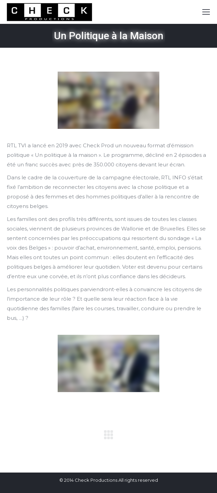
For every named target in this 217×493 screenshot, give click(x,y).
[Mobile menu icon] (206, 12)
